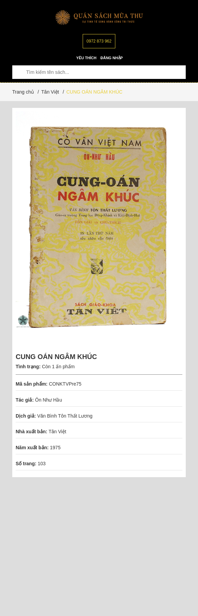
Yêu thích (86, 58)
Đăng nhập (111, 58)
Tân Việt (57, 431)
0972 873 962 (98, 41)
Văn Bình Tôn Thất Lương (64, 416)
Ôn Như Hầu (49, 400)
